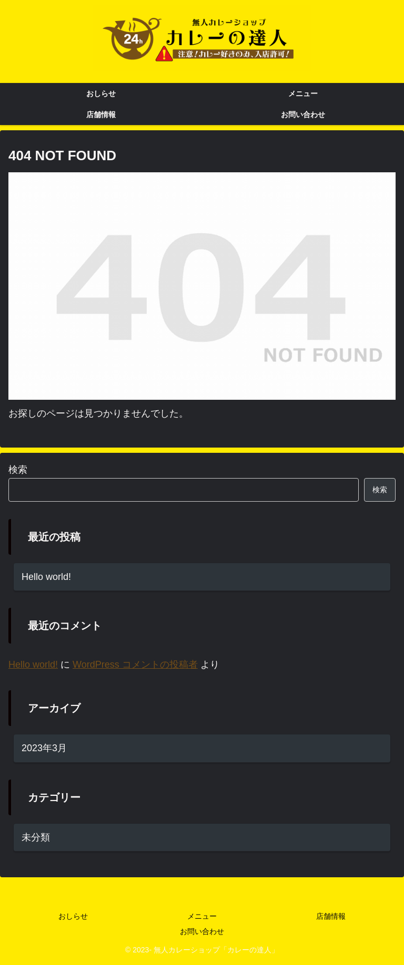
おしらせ (73, 916)
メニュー (202, 916)
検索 (17, 469)
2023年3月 (44, 748)
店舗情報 (331, 916)
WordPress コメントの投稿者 (135, 665)
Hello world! (46, 577)
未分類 (36, 837)
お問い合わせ (202, 931)
